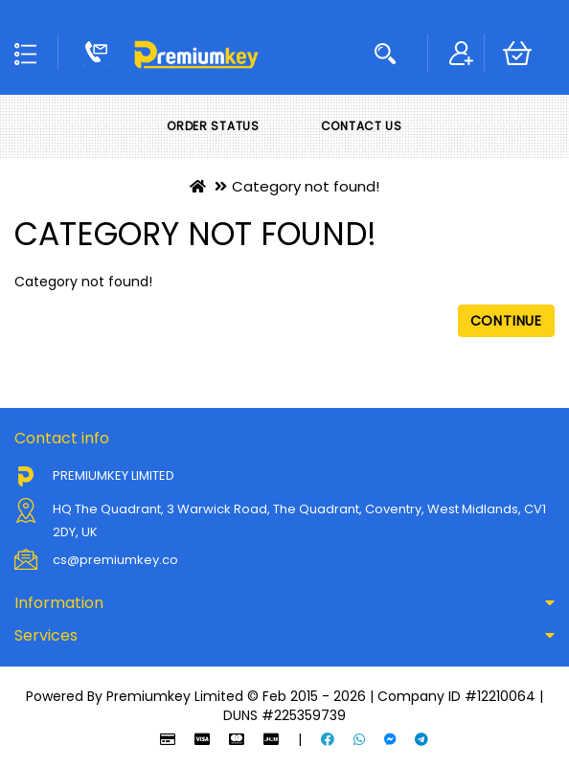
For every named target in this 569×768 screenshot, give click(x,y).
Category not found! (305, 186)
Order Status (213, 126)
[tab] (284, 603)
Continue (506, 320)
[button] (284, 603)
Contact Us (361, 126)
